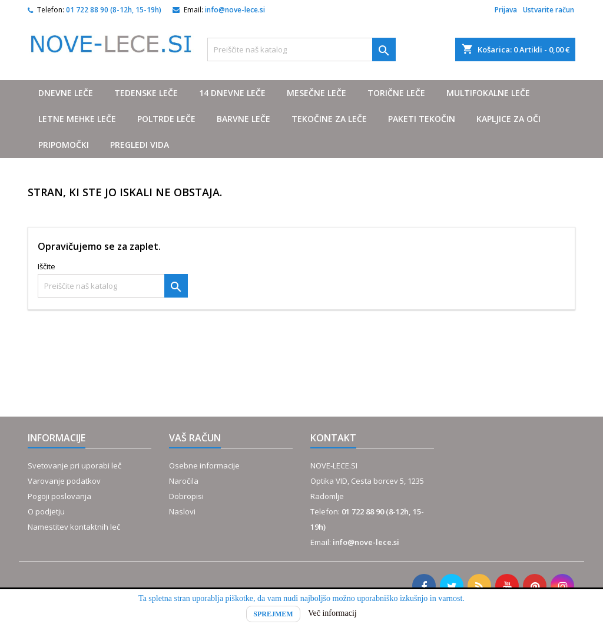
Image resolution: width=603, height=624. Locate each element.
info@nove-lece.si (235, 10)
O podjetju (46, 511)
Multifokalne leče (488, 92)
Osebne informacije (204, 465)
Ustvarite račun (548, 10)
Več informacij (332, 613)
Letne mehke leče (77, 118)
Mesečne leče (316, 92)
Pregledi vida (139, 144)
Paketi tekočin (421, 118)
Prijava (506, 10)
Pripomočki (63, 144)
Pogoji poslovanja (59, 496)
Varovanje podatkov (64, 481)
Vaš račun (195, 437)
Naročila (183, 481)
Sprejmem (273, 614)
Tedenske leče (146, 92)
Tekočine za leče (329, 118)
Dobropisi (186, 496)
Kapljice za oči (508, 118)
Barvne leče (243, 118)
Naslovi (182, 511)
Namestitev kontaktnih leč (74, 526)
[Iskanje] (301, 49)
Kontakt (333, 437)
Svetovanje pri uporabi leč (74, 465)
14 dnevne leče (232, 92)
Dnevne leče (65, 92)
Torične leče (396, 92)
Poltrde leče (166, 118)
